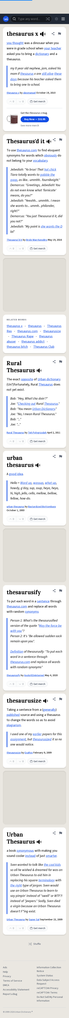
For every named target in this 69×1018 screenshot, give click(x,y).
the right (16, 885)
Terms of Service (12, 981)
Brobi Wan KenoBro (36, 240)
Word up (26, 483)
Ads (5, 967)
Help (5, 972)
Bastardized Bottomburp (42, 507)
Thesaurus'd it (14, 240)
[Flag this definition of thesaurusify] (60, 591)
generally (49, 709)
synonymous (25, 850)
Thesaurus (45, 384)
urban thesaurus (15, 507)
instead (30, 856)
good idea (16, 474)
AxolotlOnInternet (34, 675)
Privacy (7, 976)
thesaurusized (42, 739)
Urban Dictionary (43, 409)
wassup (38, 483)
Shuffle (34, 944)
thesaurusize (52, 331)
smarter (51, 856)
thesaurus (26, 73)
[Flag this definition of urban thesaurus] (60, 456)
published (13, 715)
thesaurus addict (33, 341)
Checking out (27, 403)
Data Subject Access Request (48, 982)
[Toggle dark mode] (56, 19)
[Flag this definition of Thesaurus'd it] (60, 140)
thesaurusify (13, 675)
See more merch (30, 125)
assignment (18, 739)
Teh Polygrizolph (37, 433)
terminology (46, 880)
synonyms (32, 611)
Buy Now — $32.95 (34, 119)
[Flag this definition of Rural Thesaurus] (60, 362)
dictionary (42, 54)
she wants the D (51, 226)
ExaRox (29, 753)
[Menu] (63, 19)
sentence (43, 601)
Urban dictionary (49, 379)
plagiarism (14, 725)
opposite (27, 379)
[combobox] (31, 19)
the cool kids (52, 864)
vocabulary (40, 160)
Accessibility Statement (16, 990)
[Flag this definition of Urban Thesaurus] (60, 833)
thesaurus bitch (17, 346)
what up (50, 483)
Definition (16, 651)
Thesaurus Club (43, 346)
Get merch (37, 101)
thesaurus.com (27, 150)
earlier (37, 734)
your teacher (52, 48)
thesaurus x (13, 93)
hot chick (50, 169)
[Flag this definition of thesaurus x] (59, 34)
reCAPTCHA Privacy (47, 988)
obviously (50, 155)
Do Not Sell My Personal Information (50, 999)
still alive (48, 73)
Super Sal (34, 919)
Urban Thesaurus (16, 919)
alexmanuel (29, 93)
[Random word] (47, 19)
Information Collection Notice (49, 969)
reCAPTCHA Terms (47, 993)
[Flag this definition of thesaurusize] (60, 699)
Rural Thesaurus (15, 433)
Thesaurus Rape (22, 336)
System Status (45, 975)
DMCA (6, 985)
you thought (15, 43)
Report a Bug (10, 994)
